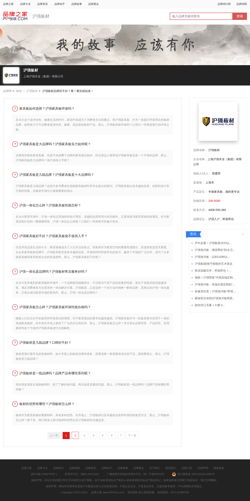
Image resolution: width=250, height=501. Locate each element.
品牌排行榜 (224, 3)
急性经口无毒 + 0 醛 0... (210, 305)
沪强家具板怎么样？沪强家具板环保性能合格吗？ (55, 307)
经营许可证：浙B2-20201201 (82, 474)
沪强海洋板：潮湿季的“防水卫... (215, 250)
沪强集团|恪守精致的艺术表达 (214, 263)
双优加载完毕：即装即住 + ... (213, 270)
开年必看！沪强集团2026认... (213, 243)
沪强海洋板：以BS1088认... (212, 256)
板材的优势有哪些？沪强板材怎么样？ (47, 404)
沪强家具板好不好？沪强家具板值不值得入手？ (53, 236)
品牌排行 (58, 468)
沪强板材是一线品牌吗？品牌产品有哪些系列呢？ (55, 373)
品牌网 (7, 91)
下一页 (132, 435)
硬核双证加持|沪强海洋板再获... (215, 298)
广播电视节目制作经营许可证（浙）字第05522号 (135, 474)
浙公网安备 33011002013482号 (193, 474)
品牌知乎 (59, 3)
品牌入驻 (187, 468)
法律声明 (203, 468)
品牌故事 (76, 3)
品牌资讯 (42, 3)
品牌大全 (25, 3)
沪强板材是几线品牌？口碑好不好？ (45, 342)
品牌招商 (241, 3)
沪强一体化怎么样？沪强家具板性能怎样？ (50, 205)
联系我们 (170, 468)
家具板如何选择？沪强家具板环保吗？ (47, 108)
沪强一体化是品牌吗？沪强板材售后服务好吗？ (53, 271)
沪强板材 (40, 16)
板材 (19, 91)
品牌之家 (8, 3)
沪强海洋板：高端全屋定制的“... (215, 284)
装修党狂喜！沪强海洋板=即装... (215, 291)
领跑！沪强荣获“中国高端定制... (215, 277)
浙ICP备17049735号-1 (44, 474)
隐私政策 (219, 468)
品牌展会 (93, 3)
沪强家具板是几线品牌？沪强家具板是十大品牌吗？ (56, 174)
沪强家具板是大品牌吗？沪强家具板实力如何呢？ (55, 144)
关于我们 (154, 468)
